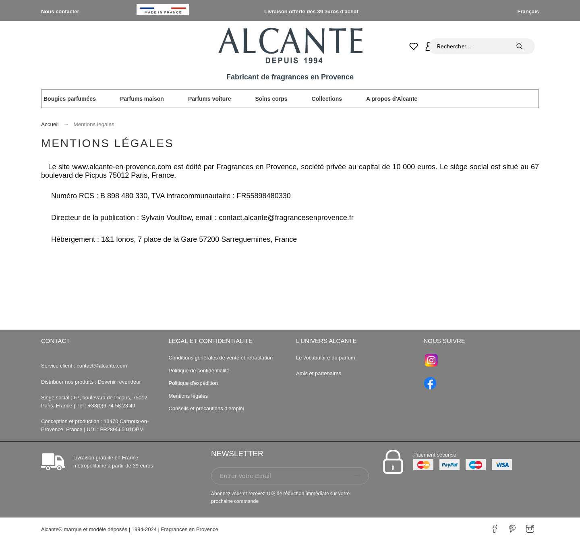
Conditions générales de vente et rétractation (221, 358)
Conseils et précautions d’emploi (206, 408)
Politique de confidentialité (199, 371)
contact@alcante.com (102, 366)
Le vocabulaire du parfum (326, 358)
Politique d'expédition (193, 383)
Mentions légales (188, 396)
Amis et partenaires (318, 373)
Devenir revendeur (119, 382)
